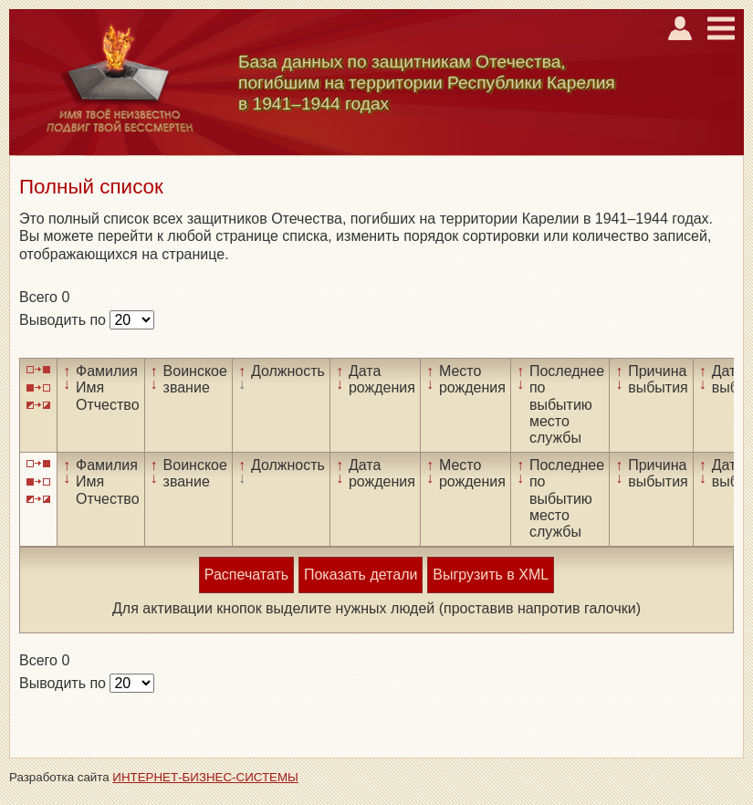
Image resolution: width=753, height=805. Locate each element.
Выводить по (64, 320)
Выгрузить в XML (491, 574)
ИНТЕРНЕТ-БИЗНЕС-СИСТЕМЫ (205, 777)
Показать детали (360, 574)
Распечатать (246, 574)
